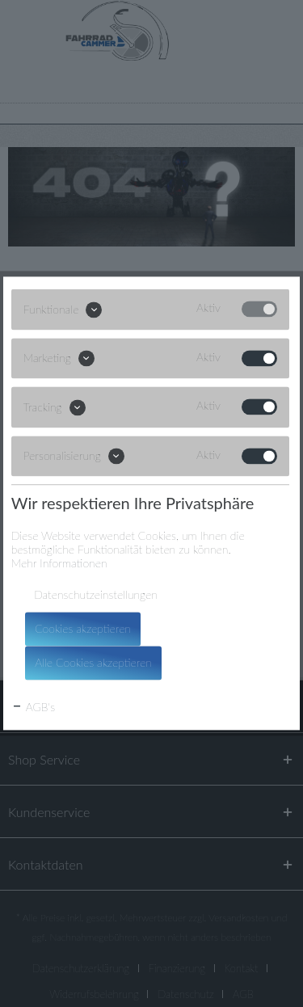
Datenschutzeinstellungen (96, 595)
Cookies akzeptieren (83, 629)
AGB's (33, 707)
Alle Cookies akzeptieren (93, 663)
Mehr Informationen (59, 564)
